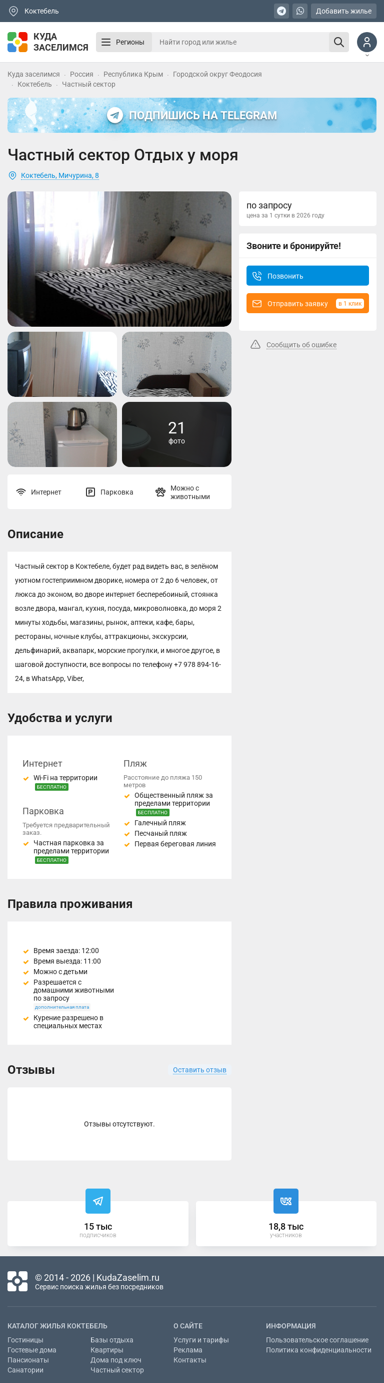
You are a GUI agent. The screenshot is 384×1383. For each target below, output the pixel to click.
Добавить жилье (344, 11)
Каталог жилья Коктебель (58, 1326)
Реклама (188, 1350)
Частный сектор (117, 1370)
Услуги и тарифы (201, 1340)
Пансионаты (28, 1360)
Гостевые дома (32, 1350)
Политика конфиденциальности (319, 1350)
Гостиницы (26, 1340)
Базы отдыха (112, 1340)
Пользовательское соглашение (317, 1340)
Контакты (190, 1360)
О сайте (188, 1326)
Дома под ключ (116, 1360)
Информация (291, 1326)
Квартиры (107, 1350)
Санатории (26, 1370)
